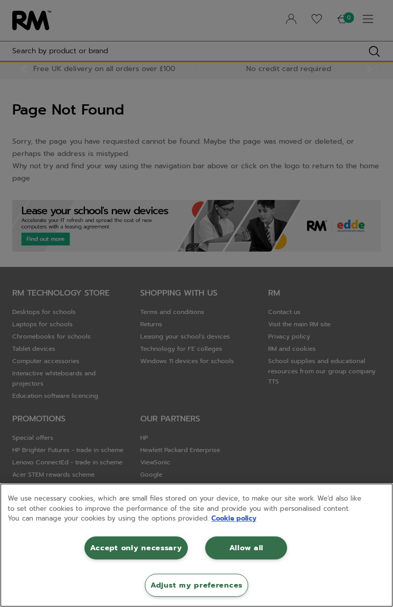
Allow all (246, 547)
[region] (196, 545)
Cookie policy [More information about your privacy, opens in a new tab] (233, 518)
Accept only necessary (136, 547)
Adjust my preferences (196, 585)
